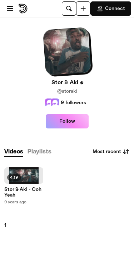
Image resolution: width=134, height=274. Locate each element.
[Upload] (83, 8)
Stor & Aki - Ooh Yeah (22, 192)
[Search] (69, 8)
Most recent (111, 151)
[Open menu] (10, 8)
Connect (110, 8)
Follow (67, 121)
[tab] (13, 151)
